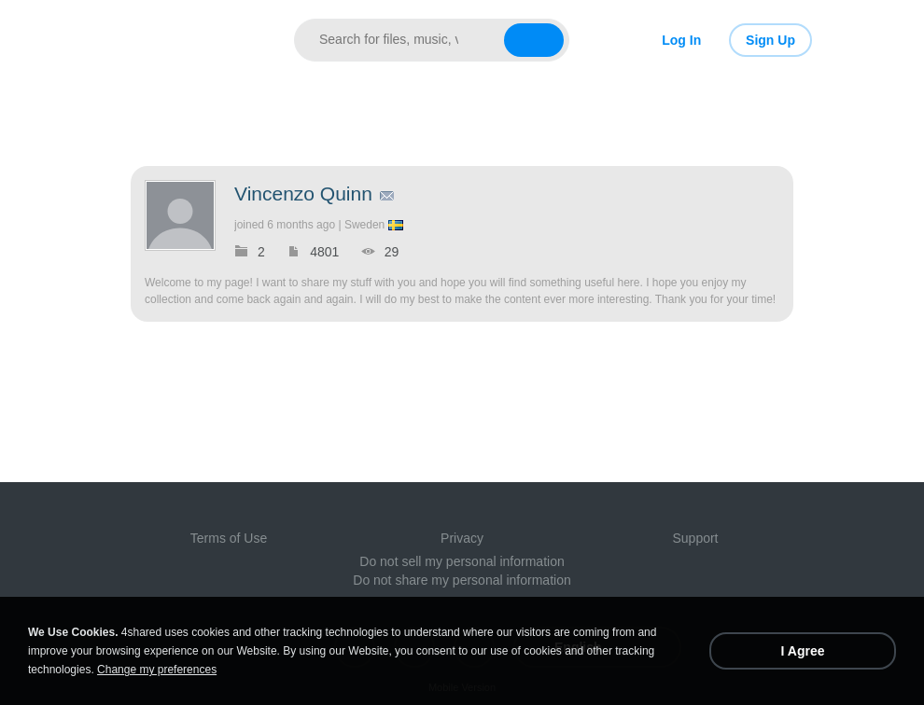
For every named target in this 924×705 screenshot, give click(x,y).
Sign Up (770, 40)
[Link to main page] (189, 40)
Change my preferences (157, 669)
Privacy (462, 538)
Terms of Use (228, 538)
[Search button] (534, 40)
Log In (681, 40)
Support (695, 538)
